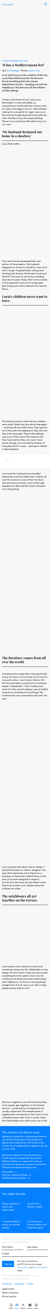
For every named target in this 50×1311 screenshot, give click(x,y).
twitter (30, 1283)
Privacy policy (9, 1296)
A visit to (6, 60)
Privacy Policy (23, 1267)
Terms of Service (40, 1267)
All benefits (7, 1171)
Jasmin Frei (34, 70)
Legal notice (8, 1288)
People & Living (19, 60)
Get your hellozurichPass (14, 1174)
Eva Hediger (13, 70)
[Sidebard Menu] (36, 1305)
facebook (7, 1283)
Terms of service (10, 1292)
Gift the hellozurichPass (14, 1177)
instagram (19, 1283)
